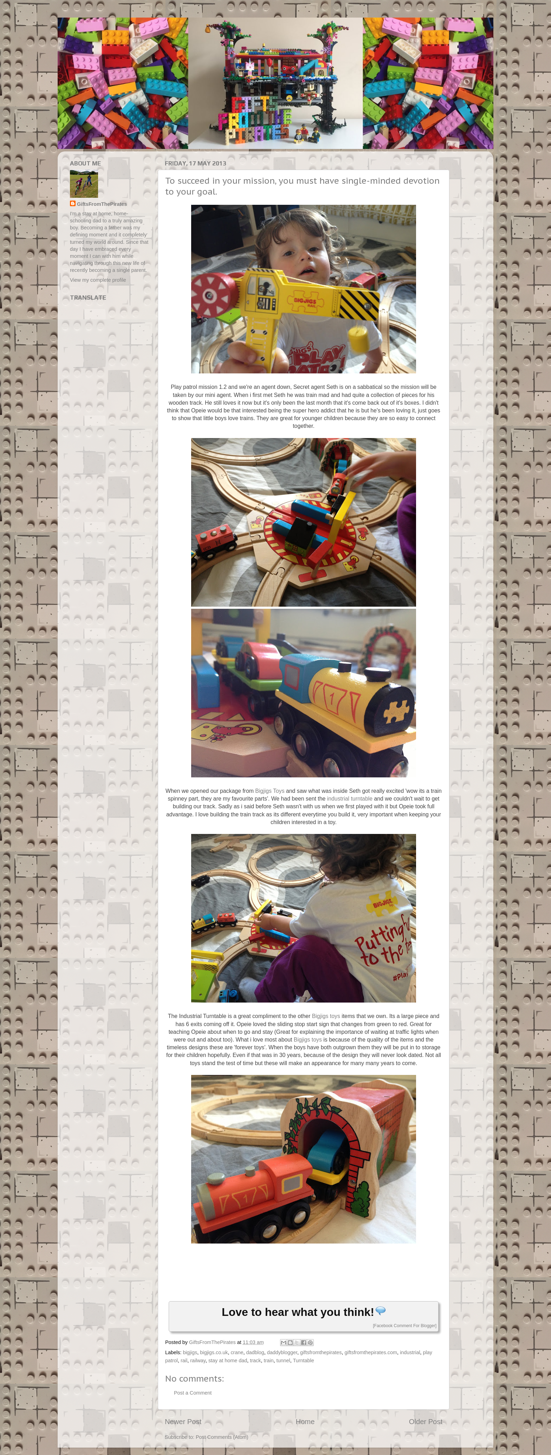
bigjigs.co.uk (214, 1352)
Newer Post (183, 1421)
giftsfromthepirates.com (370, 1352)
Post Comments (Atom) (222, 1437)
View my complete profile (98, 280)
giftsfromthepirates (321, 1352)
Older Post (425, 1421)
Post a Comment (193, 1393)
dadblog (255, 1352)
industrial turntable (349, 799)
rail (184, 1360)
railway (198, 1360)
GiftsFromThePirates (102, 204)
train (269, 1360)
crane (237, 1352)
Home (305, 1421)
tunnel (283, 1360)
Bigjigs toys (326, 1016)
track (255, 1360)
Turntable (303, 1360)
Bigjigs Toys (269, 791)
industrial (410, 1352)
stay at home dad (227, 1360)
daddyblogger (282, 1352)
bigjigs (190, 1352)
